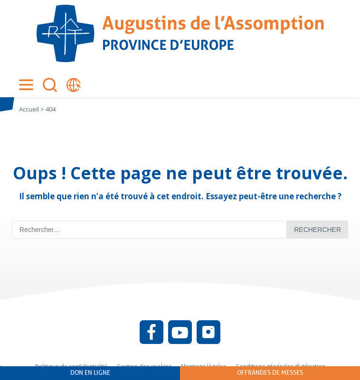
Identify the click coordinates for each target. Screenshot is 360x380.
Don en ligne (90, 372)
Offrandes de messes (270, 372)
